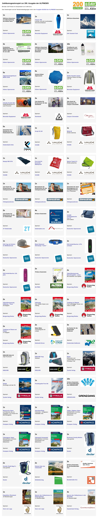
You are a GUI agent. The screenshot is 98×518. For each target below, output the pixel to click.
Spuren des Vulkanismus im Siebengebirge (43, 495)
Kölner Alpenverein (9, 33)
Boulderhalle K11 (72, 480)
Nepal (68, 356)
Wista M (69, 131)
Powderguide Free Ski (41, 383)
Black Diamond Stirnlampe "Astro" (40, 244)
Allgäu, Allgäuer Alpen (73, 410)
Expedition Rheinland (9, 495)
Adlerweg (38, 302)
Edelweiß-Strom (40, 343)
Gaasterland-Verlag (73, 509)
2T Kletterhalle (7, 228)
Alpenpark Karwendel (41, 437)
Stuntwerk (38, 116)
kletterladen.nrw (40, 228)
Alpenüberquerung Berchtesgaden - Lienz (74, 274)
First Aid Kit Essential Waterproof (38, 163)
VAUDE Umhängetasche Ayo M (72, 216)
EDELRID (6, 370)
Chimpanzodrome (8, 202)
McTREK (37, 287)
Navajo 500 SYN (8, 161)
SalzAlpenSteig (39, 410)
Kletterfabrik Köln (8, 145)
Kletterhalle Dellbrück (73, 343)
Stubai (5, 383)
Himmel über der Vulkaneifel (40, 466)
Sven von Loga (7, 509)
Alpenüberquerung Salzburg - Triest (8, 303)
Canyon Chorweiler (72, 116)
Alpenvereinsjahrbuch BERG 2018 (9, 76)
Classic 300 (38, 20)
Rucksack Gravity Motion (74, 437)
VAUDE (37, 145)
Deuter (69, 451)
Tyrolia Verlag (71, 370)
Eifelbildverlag (39, 480)
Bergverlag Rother (72, 287)
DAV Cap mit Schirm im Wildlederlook (9, 244)
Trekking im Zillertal (73, 302)
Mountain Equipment (41, 33)
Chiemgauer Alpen (8, 437)
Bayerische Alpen (8, 410)
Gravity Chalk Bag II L (9, 466)
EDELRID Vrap (39, 356)
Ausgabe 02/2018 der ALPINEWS (46, 9)
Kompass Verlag (8, 424)
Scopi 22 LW (39, 131)
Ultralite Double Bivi (9, 103)
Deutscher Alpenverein (74, 228)
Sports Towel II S (72, 161)
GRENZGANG (71, 397)
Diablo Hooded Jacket (73, 76)
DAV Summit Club (72, 33)
